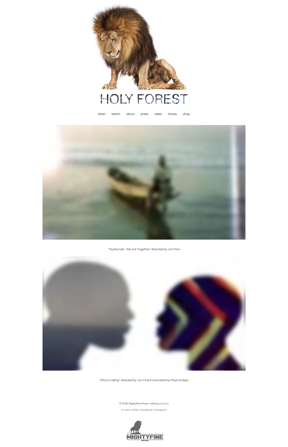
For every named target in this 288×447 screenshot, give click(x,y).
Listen (102, 114)
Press (144, 114)
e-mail (125, 409)
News (158, 114)
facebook (146, 409)
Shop (186, 114)
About (130, 114)
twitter (135, 409)
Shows (172, 114)
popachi (164, 403)
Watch (116, 114)
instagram (160, 409)
